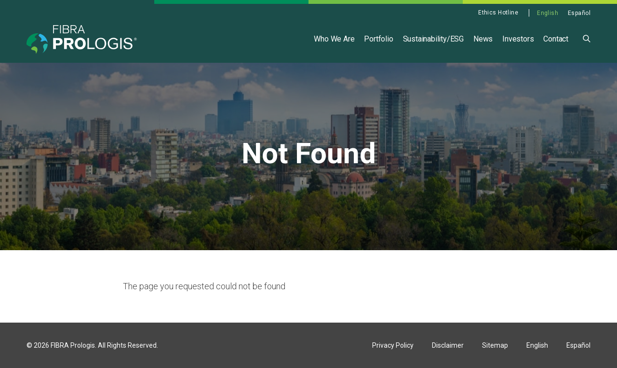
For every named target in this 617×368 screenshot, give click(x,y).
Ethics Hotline (498, 12)
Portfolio (378, 38)
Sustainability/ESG (433, 38)
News (483, 38)
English (547, 13)
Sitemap (495, 345)
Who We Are (334, 38)
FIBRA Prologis (73, 345)
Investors (518, 38)
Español (579, 13)
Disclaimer (448, 345)
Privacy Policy (393, 345)
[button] (586, 38)
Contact (555, 38)
